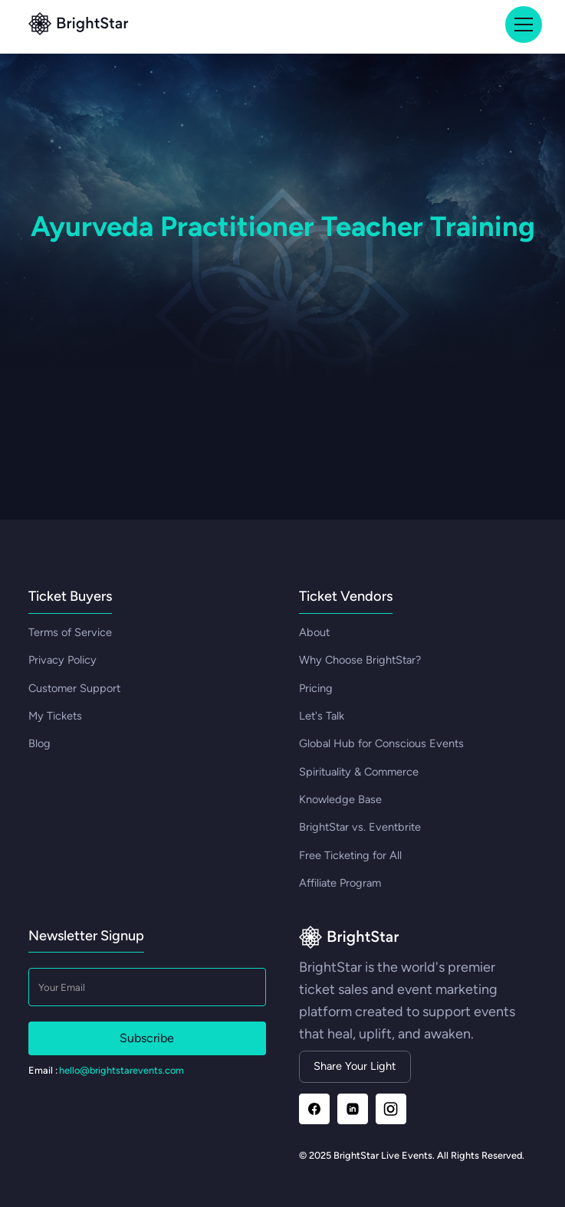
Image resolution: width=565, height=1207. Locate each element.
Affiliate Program (340, 883)
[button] (521, 24)
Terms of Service (70, 632)
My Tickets (55, 716)
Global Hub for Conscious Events (381, 743)
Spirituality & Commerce (359, 772)
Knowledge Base (340, 799)
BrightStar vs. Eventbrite (360, 827)
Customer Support (74, 688)
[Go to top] (78, 25)
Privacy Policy (62, 660)
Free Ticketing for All (350, 855)
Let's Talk (321, 716)
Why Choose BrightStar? (360, 660)
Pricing (316, 688)
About (314, 632)
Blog (39, 743)
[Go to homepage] (349, 938)
